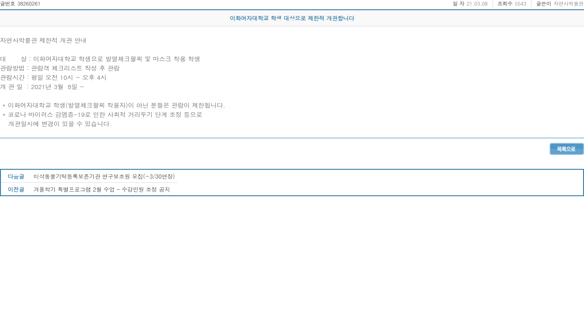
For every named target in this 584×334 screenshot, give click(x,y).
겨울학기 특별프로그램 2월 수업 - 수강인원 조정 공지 (101, 189)
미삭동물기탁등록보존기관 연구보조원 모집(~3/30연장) (104, 176)
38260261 (28, 3)
